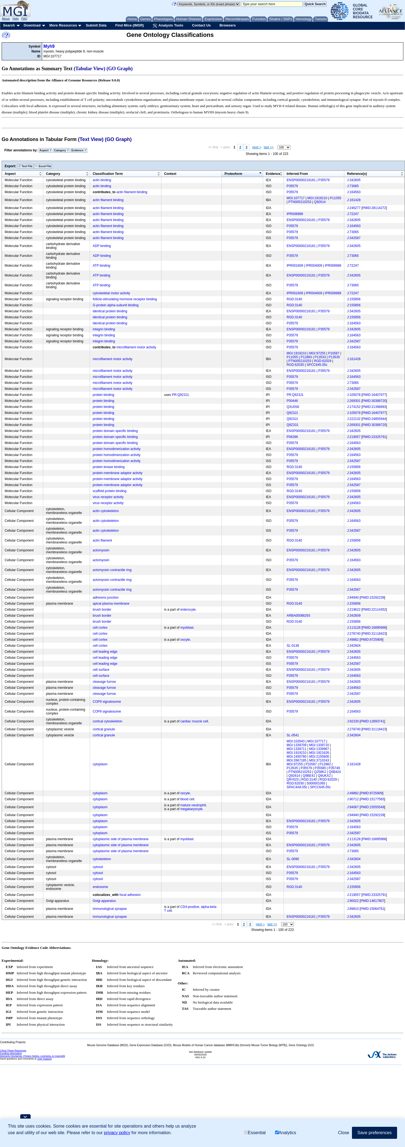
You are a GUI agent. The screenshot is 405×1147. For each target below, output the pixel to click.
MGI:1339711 (297, 749)
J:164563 (353, 192)
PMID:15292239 (372, 597)
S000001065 (316, 783)
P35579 (324, 180)
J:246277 (353, 208)
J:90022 (353, 901)
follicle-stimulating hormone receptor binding (125, 299)
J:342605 (353, 180)
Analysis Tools (168, 25)
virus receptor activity (108, 497)
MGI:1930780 (297, 756)
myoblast (186, 628)
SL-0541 (293, 735)
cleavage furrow (104, 682)
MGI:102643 (296, 741)
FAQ (24, 18)
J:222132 (353, 419)
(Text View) (90, 139)
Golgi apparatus (104, 901)
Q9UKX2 (324, 776)
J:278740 (353, 634)
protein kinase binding (109, 467)
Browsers (228, 25)
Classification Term (108, 174)
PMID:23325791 (374, 437)
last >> (269, 147)
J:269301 (353, 401)
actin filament (102, 540)
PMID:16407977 (374, 395)
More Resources (63, 25)
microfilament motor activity (136, 347)
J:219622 (353, 609)
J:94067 (353, 807)
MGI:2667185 (297, 760)
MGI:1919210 (317, 198)
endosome (100, 887)
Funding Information (11, 1053)
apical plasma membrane (111, 603)
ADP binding (102, 246)
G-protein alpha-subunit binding (115, 305)
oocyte (185, 640)
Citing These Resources (13, 1050)
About (6, 18)
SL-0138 (293, 646)
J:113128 (353, 628)
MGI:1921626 (319, 753)
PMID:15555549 (372, 807)
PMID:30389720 (374, 401)
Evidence (78, 150)
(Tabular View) (90, 68)
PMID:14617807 (372, 901)
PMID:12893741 (372, 721)
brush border (102, 609)
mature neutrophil (193, 805)
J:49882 (353, 640)
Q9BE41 (309, 776)
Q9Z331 (292, 425)
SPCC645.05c (317, 365)
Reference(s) (357, 174)
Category (61, 150)
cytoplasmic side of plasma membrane (120, 839)
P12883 (306, 357)
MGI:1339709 (297, 745)
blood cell (187, 799)
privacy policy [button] (117, 1132)
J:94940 (353, 597)
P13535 (334, 357)
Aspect (45, 150)
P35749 (334, 768)
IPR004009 (314, 265)
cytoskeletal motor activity (111, 293)
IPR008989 (295, 214)
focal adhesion (130, 895)
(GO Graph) (120, 68)
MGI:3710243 (319, 760)
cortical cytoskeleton (107, 721)
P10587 (333, 353)
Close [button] (343, 1132)
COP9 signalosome (107, 702)
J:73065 (353, 186)
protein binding (103, 395)
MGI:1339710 (319, 745)
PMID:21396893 (374, 407)
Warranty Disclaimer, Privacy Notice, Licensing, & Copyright (32, 1056)
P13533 (320, 357)
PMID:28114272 (374, 208)
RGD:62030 (295, 365)
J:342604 (353, 646)
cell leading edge (105, 652)
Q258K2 (320, 772)
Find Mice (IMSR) (129, 25)
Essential (255, 1132)
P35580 (320, 768)
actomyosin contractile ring (112, 570)
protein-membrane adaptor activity (117, 473)
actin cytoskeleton (106, 511)
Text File (25, 166)
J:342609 (353, 615)
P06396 (292, 437)
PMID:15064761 (372, 909)
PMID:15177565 (372, 799)
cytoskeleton (102, 859)
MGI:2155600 (319, 756)
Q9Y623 (293, 779)
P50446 (292, 401)
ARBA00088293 (298, 615)
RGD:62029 (322, 361)
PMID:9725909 (371, 640)
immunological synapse (110, 909)
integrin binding (104, 329)
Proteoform (233, 174)
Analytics (285, 1132)
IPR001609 (295, 265)
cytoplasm (100, 764)
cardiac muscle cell (194, 721)
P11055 (335, 198)
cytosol (98, 867)
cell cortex (100, 628)
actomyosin (101, 550)
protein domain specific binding (115, 431)
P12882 (325, 764)
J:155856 (353, 299)
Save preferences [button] (374, 1132)
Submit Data (96, 25)
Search (9, 25)
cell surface (101, 670)
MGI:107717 (296, 198)
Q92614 (320, 202)
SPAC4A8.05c (297, 787)
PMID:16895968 (374, 628)
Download (32, 25)
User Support (44, 1058)
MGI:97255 (317, 353)
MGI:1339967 (319, 749)
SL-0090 (293, 859)
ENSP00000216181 (301, 180)
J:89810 (353, 909)
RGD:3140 (294, 299)
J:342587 (353, 238)
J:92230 (353, 721)
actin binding (102, 180)
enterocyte (188, 609)
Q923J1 (292, 413)
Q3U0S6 (293, 407)
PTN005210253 (299, 202)
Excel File (43, 166)
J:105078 (353, 395)
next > (256, 147)
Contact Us (201, 25)
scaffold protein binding (109, 491)
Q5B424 (335, 772)
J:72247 (353, 214)
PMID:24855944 (374, 419)
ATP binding (101, 265)
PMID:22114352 (374, 609)
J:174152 (353, 407)
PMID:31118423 (374, 634)
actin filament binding (131, 192)
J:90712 (353, 799)
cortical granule (104, 729)
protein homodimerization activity (117, 449)
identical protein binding (110, 311)
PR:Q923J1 (180, 395)
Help (15, 18)
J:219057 (353, 437)
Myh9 (49, 46)
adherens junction (106, 597)
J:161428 (353, 200)
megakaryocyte (191, 809)
